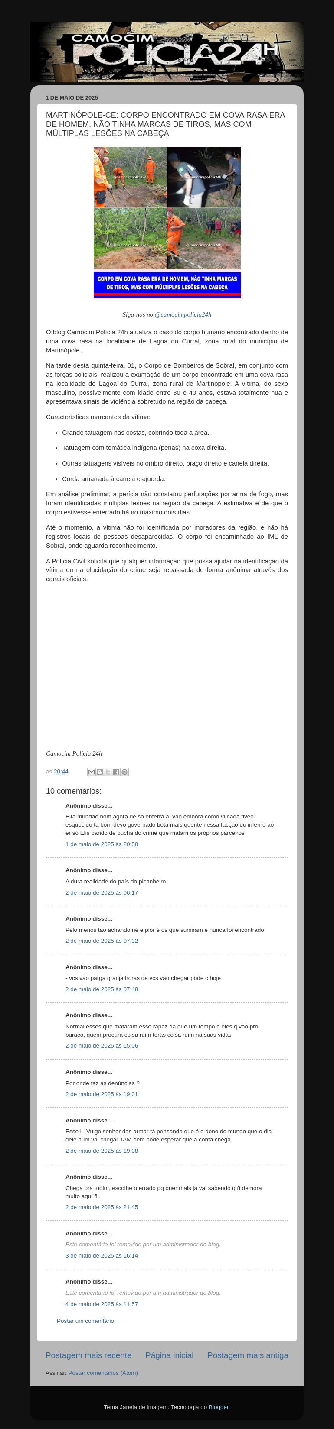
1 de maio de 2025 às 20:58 (101, 844)
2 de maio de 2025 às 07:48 (101, 989)
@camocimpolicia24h (183, 314)
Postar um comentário (85, 1321)
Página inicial (169, 1355)
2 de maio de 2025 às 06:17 (101, 892)
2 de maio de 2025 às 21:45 (101, 1207)
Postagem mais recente (88, 1355)
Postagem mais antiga (247, 1355)
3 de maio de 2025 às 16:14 (101, 1255)
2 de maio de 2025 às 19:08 (101, 1151)
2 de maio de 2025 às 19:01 (101, 1094)
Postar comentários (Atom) (103, 1373)
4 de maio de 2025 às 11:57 (101, 1304)
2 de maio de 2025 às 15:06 (101, 1045)
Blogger (219, 1407)
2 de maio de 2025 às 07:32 (101, 941)
